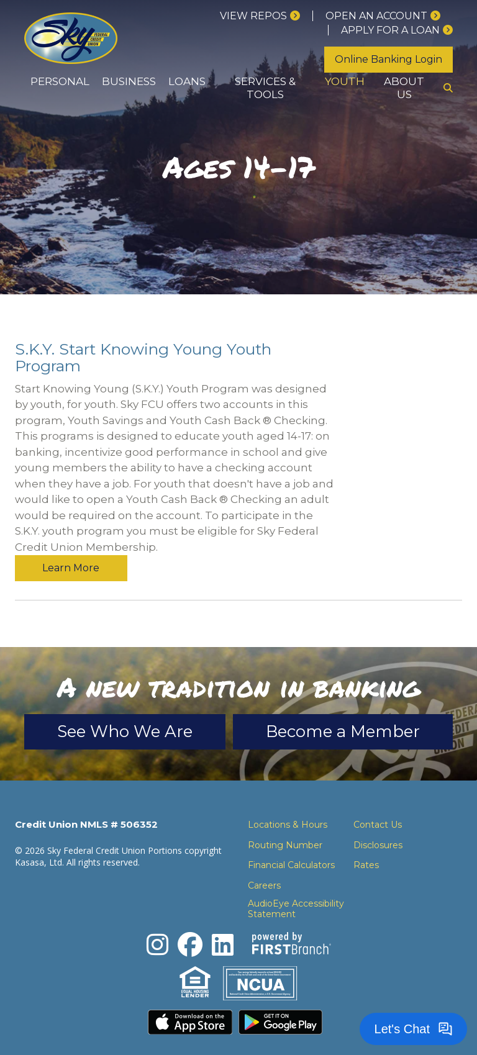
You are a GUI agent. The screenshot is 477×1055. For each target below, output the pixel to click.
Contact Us (377, 798)
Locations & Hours (287, 798)
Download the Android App (280, 996)
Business (129, 81)
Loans (187, 81)
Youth (345, 81)
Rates (366, 838)
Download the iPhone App (190, 996)
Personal (59, 81)
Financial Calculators (291, 838)
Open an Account (376, 16)
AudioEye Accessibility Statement (296, 883)
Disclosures (377, 819)
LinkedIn (223, 918)
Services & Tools (265, 88)
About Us (404, 88)
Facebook (190, 918)
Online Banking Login (388, 59)
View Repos (253, 16)
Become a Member (343, 705)
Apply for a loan (390, 30)
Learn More (406, 354)
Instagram (157, 918)
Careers (264, 859)
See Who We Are (125, 705)
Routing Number (285, 819)
